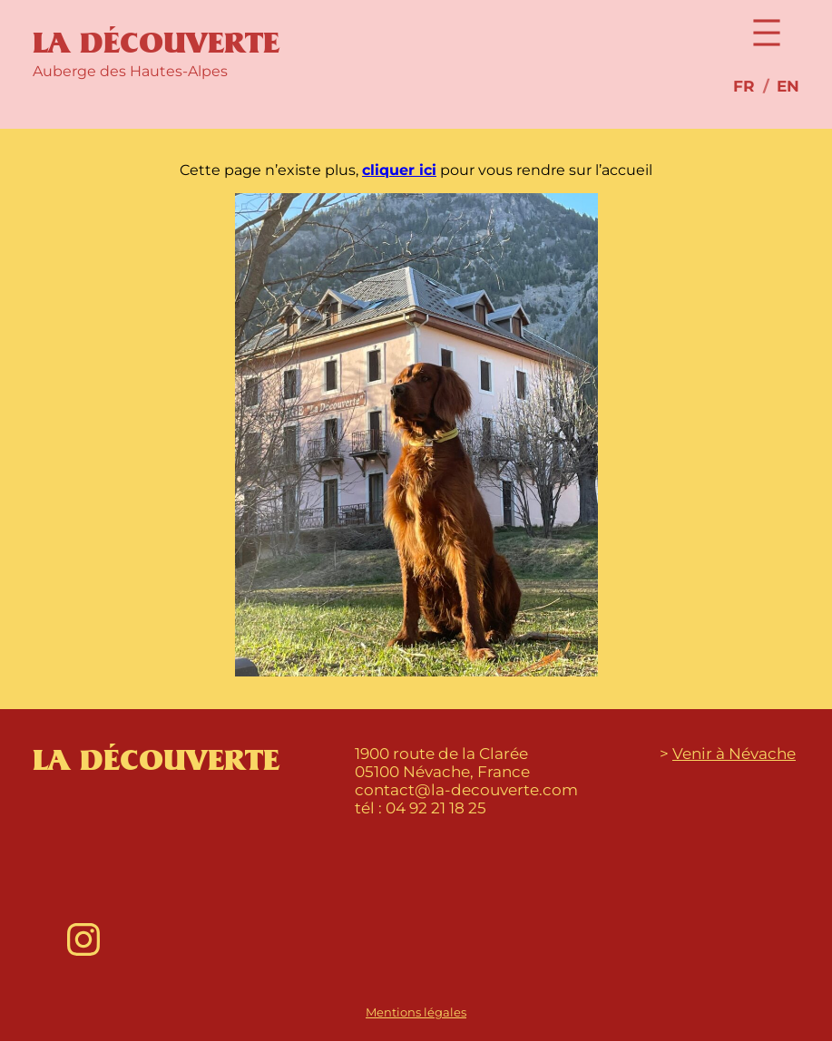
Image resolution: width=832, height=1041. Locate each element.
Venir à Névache (734, 753)
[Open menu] (766, 32)
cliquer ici (399, 170)
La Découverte (156, 43)
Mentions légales (416, 1012)
